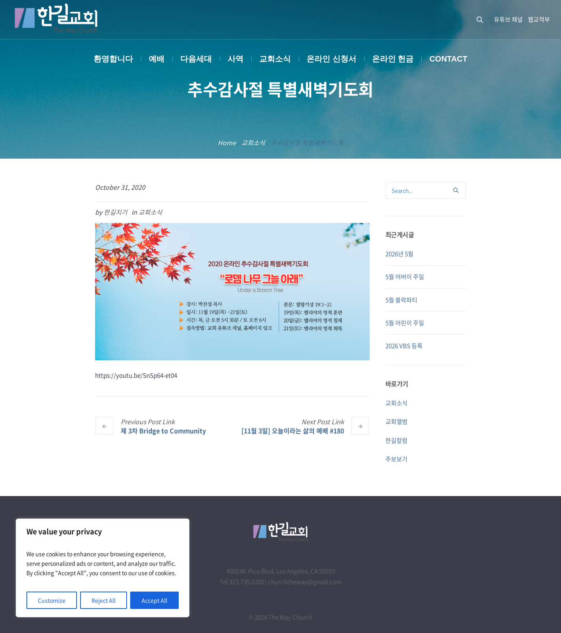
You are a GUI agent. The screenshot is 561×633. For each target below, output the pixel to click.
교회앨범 (396, 421)
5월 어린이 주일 (404, 322)
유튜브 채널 (508, 19)
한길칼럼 (396, 440)
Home (227, 142)
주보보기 (396, 459)
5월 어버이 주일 (404, 276)
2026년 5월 (399, 253)
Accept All (154, 600)
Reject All (104, 600)
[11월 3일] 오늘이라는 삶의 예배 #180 (292, 430)
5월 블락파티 (401, 300)
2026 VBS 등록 (404, 345)
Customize (51, 600)
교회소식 (253, 142)
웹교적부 (539, 19)
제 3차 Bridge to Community (163, 430)
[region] (102, 568)
